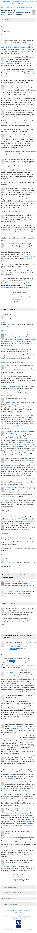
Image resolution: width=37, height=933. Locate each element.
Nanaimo (13, 649)
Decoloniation (12, 1)
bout (6, 1)
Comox (22, 593)
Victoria (24, 730)
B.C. (21, 542)
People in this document (10, 887)
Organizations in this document (12, 893)
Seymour (15, 538)
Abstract (6, 19)
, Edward (20, 12)
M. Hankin (7, 866)
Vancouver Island (7, 51)
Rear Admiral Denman (17, 47)
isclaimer (14, 3)
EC (2, 554)
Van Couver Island (10, 490)
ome (2, 1)
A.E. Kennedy (16, 299)
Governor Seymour (10, 335)
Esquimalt (27, 821)
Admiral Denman (7, 63)
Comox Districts (6, 287)
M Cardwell (5, 322)
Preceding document (10, 7)
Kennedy (18, 591)
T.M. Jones (9, 591)
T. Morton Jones (17, 877)
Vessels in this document (10, 898)
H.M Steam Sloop (20, 646)
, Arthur (6, 12)
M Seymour (8, 562)
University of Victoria (18, 912)
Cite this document (31, 7)
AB (6, 318)
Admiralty (25, 349)
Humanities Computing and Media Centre (14, 910)
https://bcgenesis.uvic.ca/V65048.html (18, 918)
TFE (2, 331)
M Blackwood (11, 325)
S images (25, 1)
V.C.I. (9, 548)
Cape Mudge (15, 809)
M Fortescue (5, 362)
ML (2, 7)
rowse (19, 1)
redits (19, 3)
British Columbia (25, 49)
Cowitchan (25, 285)
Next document (21, 7)
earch (24, 3)
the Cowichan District (19, 728)
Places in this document (10, 904)
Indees (30, 1)
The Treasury (5, 500)
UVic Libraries (29, 910)
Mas (34, 1)
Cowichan (15, 593)
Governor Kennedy (10, 403)
